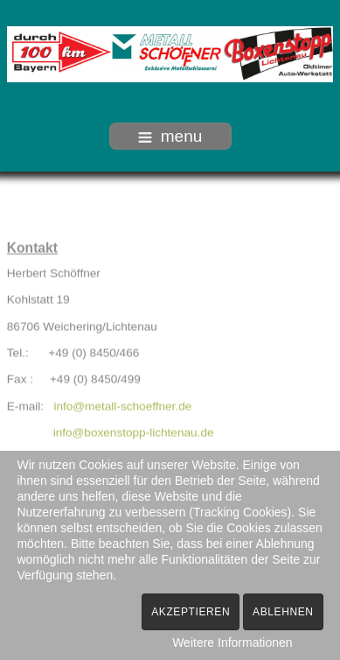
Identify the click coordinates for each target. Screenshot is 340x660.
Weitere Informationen (232, 642)
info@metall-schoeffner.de (122, 405)
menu (170, 136)
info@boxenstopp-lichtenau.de (133, 432)
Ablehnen (283, 612)
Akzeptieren (190, 612)
